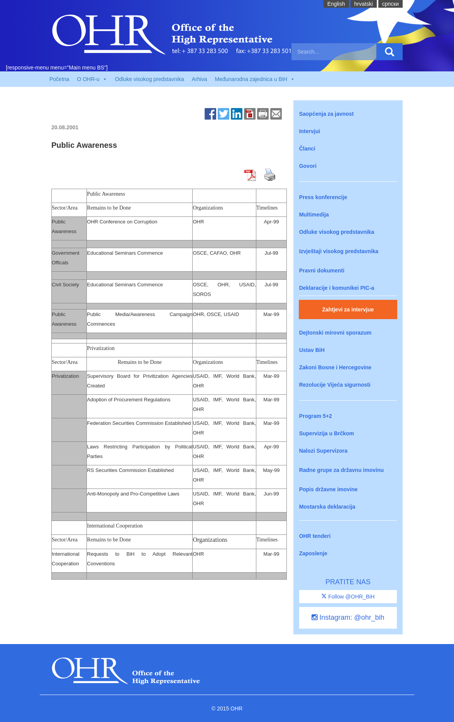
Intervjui (309, 131)
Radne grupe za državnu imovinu (341, 470)
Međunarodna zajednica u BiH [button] (255, 79)
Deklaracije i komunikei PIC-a (336, 288)
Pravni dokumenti (321, 270)
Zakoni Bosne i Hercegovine (335, 367)
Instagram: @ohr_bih (348, 617)
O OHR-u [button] (92, 79)
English (336, 4)
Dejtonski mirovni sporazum (335, 333)
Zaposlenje (313, 553)
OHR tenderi (315, 536)
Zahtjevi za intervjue (348, 309)
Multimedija (314, 214)
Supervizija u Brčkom (326, 433)
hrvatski (363, 4)
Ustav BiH (312, 350)
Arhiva (199, 79)
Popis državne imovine (328, 489)
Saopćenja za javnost (326, 114)
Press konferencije (323, 197)
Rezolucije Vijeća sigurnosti (335, 385)
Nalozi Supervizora (323, 451)
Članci (307, 148)
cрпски (390, 4)
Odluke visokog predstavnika (149, 79)
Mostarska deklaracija (327, 507)
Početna (59, 79)
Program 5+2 (315, 416)
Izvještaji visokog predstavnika (338, 251)
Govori (308, 166)
